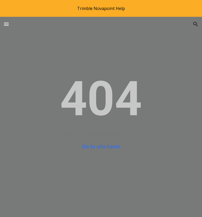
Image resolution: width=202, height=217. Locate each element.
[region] (101, 8)
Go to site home (101, 146)
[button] (6, 24)
